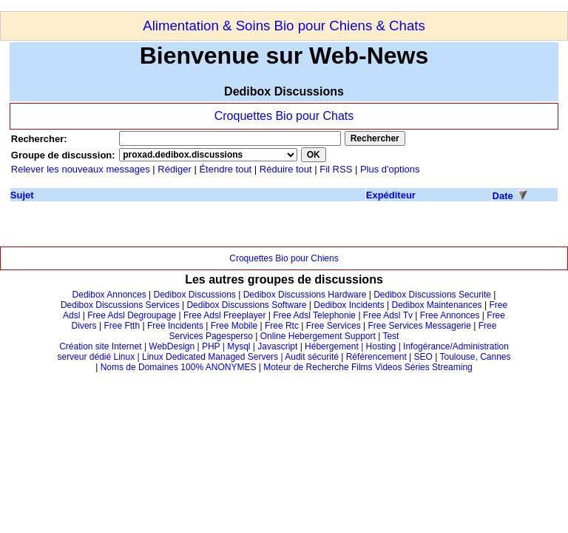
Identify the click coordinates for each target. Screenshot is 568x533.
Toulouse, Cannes (474, 357)
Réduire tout (286, 169)
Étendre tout (225, 169)
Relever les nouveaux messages (80, 169)
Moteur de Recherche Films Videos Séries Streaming (368, 367)
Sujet (22, 195)
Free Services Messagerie (419, 326)
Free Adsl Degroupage (131, 315)
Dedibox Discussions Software (246, 305)
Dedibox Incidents (349, 305)
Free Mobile (234, 326)
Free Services (333, 326)
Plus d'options (390, 169)
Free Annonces (450, 315)
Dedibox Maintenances (437, 305)
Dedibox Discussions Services (120, 305)
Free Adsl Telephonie (314, 315)
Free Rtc (282, 326)
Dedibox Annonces (109, 294)
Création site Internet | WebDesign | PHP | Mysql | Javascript (178, 346)
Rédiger (175, 169)
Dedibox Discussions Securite (432, 294)
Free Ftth (122, 326)
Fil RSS (337, 169)
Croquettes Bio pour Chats (284, 116)
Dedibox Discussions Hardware (305, 294)
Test (390, 336)
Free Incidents (175, 326)
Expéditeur (391, 195)
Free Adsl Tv (388, 315)
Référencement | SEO (391, 357)
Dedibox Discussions (194, 294)
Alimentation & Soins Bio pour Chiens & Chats (284, 25)
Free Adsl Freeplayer (224, 315)
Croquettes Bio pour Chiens (283, 258)
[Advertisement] (269, 5)
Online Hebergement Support (318, 336)
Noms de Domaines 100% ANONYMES (179, 367)
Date (503, 195)
